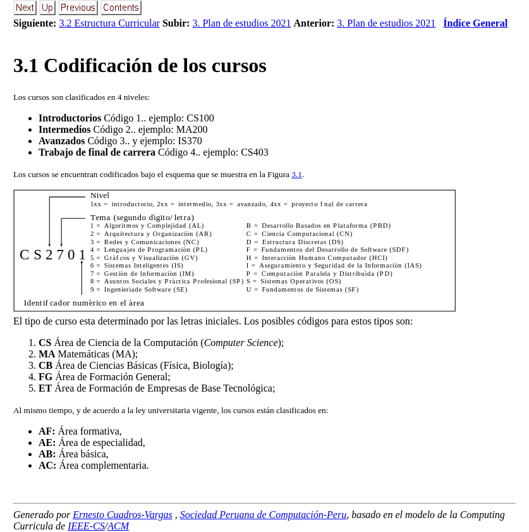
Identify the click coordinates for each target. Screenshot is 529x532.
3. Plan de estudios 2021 (241, 23)
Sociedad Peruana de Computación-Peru (263, 514)
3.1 (296, 174)
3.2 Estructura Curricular (109, 23)
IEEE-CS (86, 526)
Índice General (475, 23)
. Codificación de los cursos (140, 65)
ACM (118, 526)
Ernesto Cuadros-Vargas (123, 514)
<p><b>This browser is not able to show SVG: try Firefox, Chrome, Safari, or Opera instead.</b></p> (234, 251)
